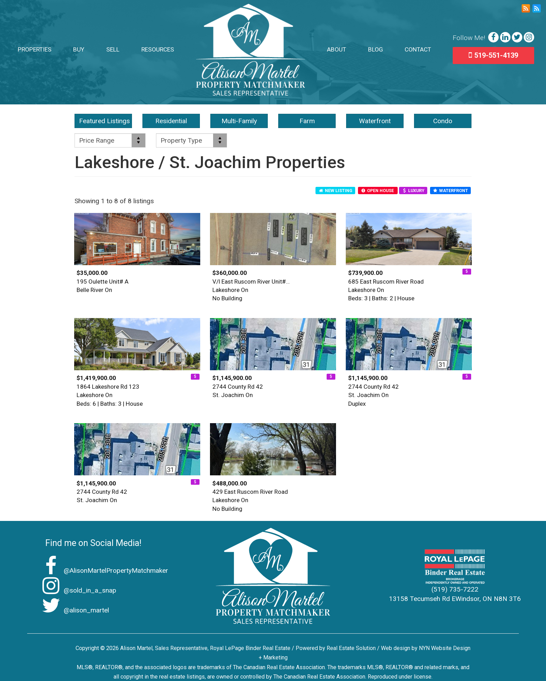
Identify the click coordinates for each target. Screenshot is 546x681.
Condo (442, 121)
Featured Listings (104, 121)
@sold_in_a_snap (77, 590)
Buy (78, 49)
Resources (157, 49)
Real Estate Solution (351, 648)
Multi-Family (239, 121)
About (336, 49)
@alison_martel (73, 610)
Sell (112, 49)
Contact (418, 49)
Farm (307, 121)
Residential (171, 121)
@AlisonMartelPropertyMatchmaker (103, 571)
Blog (375, 49)
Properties (35, 49)
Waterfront (375, 121)
